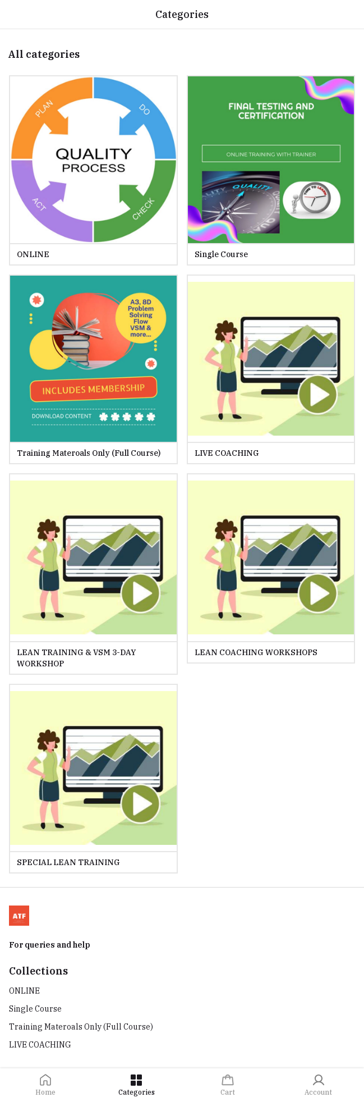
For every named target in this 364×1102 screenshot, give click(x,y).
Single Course (35, 1009)
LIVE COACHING (40, 1045)
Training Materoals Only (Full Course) (81, 1027)
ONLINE (24, 991)
